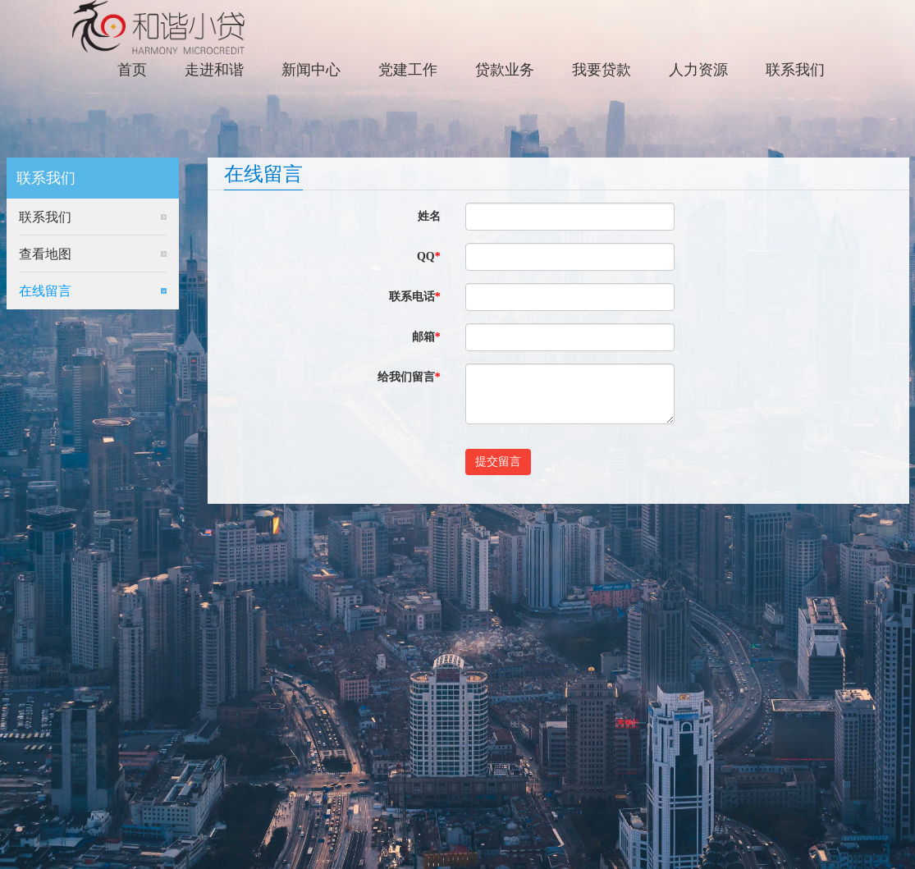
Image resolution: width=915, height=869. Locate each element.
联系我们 (795, 70)
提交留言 (498, 461)
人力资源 (698, 70)
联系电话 (415, 296)
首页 (132, 70)
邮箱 (426, 337)
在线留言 (45, 291)
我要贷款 (601, 70)
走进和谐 (214, 70)
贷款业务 (504, 70)
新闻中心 (311, 70)
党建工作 (407, 70)
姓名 (429, 216)
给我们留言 (409, 377)
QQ (429, 256)
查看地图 (45, 254)
